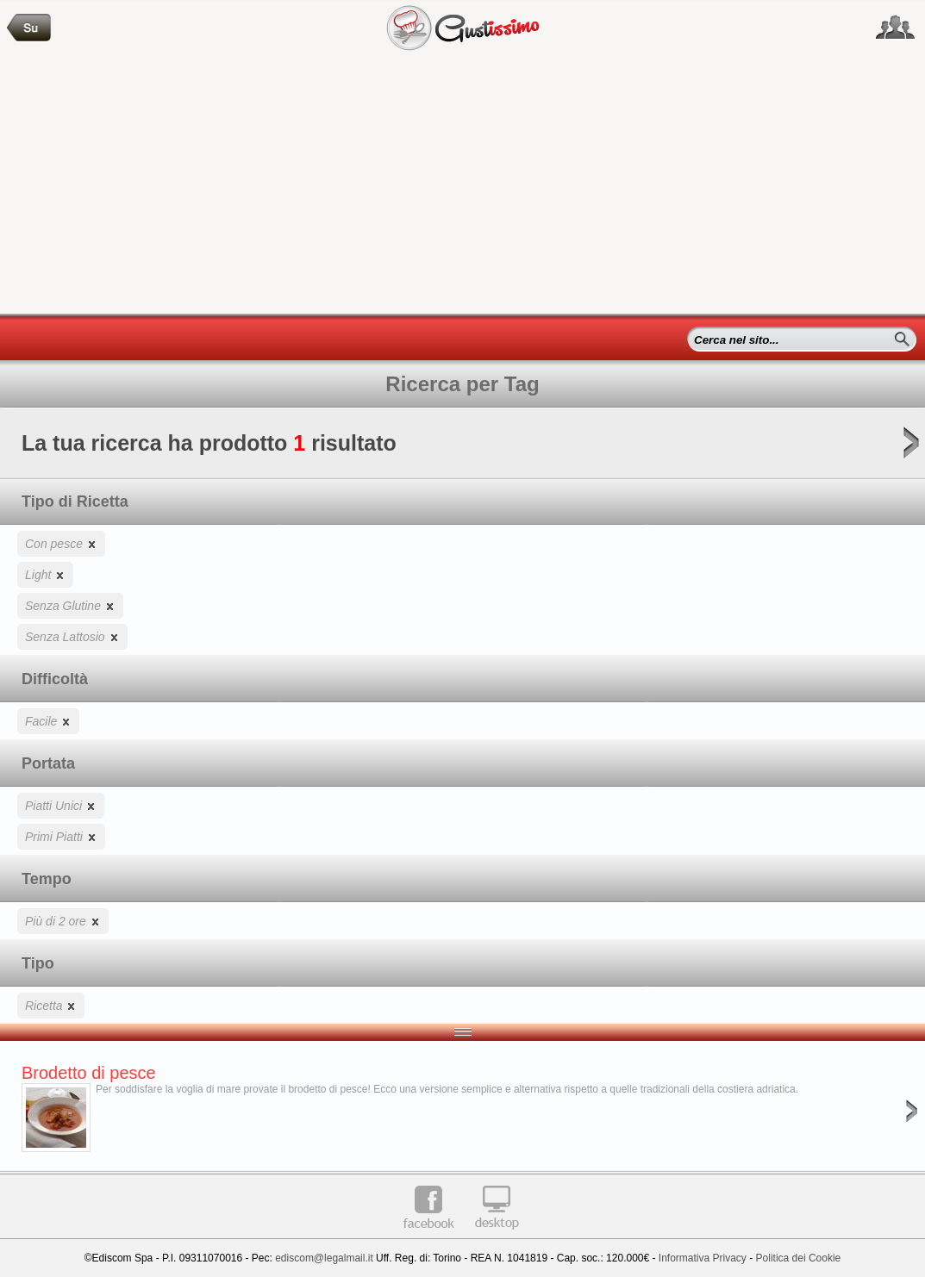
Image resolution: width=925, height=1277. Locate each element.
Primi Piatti (61, 836)
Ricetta (51, 1005)
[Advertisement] (462, 184)
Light (45, 574)
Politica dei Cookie (798, 1258)
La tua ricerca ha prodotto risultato (462, 448)
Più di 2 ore (63, 920)
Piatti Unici (61, 805)
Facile (48, 720)
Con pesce (61, 543)
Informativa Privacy (703, 1258)
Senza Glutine (70, 605)
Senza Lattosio (72, 636)
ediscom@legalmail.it (324, 1258)
